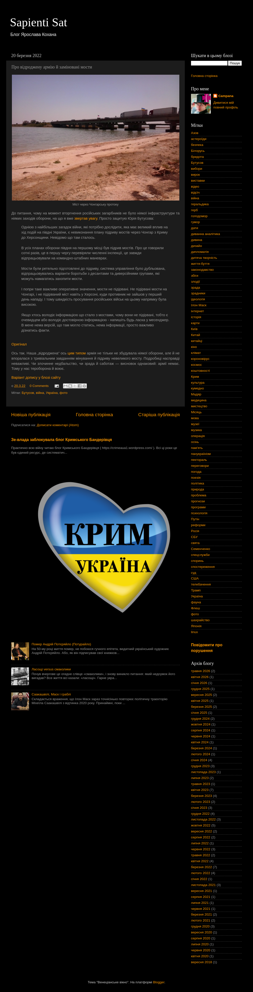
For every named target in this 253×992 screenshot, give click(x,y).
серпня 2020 (200, 938)
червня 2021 (200, 909)
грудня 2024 (200, 718)
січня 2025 (199, 713)
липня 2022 (200, 843)
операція (198, 436)
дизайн (196, 246)
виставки (198, 180)
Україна (52, 393)
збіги (194, 275)
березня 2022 (201, 867)
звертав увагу (85, 218)
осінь (195, 442)
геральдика (200, 204)
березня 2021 (201, 914)
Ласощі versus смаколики (51, 669)
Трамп (196, 590)
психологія (199, 513)
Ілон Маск (198, 305)
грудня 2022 (200, 814)
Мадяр (196, 394)
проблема (198, 495)
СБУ (194, 537)
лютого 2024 (200, 754)
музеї (195, 424)
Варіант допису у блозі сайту (36, 377)
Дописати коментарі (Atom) (58, 425)
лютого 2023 (200, 802)
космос (196, 365)
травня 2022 (200, 855)
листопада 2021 (203, 885)
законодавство (202, 270)
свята (195, 543)
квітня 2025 (200, 701)
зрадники (198, 293)
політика (197, 483)
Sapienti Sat (38, 22)
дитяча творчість (204, 258)
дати (194, 228)
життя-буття (200, 264)
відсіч (195, 192)
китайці (196, 341)
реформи (198, 525)
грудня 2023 (200, 766)
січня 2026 (199, 683)
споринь (197, 561)
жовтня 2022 (200, 825)
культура (197, 382)
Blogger (158, 982)
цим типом (76, 353)
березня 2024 (201, 748)
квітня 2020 (200, 956)
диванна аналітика (205, 234)
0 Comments (39, 386)
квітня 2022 (200, 861)
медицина (198, 400)
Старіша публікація (159, 414)
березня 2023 (201, 796)
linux (194, 632)
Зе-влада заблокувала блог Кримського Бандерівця (61, 440)
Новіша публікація (31, 414)
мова (195, 418)
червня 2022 (200, 849)
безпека (197, 145)
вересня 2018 (201, 962)
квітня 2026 (200, 677)
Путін (195, 519)
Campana (225, 96)
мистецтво (199, 406)
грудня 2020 (200, 926)
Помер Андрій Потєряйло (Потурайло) (61, 644)
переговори (200, 466)
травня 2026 (200, 671)
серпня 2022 (200, 837)
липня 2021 (200, 903)
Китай (195, 335)
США (195, 578)
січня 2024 (199, 760)
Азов (194, 133)
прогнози (198, 501)
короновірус (200, 359)
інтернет (197, 311)
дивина (196, 240)
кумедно (197, 388)
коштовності (200, 371)
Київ (194, 329)
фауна (196, 602)
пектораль (199, 460)
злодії (195, 281)
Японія (196, 626)
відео (195, 186)
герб (194, 210)
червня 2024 (200, 736)
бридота (197, 157)
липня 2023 (200, 778)
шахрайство (200, 620)
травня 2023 (200, 784)
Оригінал (19, 344)
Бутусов (28, 393)
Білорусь (198, 151)
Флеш (195, 608)
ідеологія (198, 299)
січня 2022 (199, 879)
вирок (195, 174)
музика (196, 430)
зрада (195, 287)
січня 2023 (199, 808)
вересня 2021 (201, 891)
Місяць (196, 412)
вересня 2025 (201, 695)
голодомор (199, 216)
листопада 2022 (203, 819)
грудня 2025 (200, 689)
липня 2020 (200, 944)
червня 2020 (200, 950)
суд (193, 573)
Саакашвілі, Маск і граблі (51, 694)
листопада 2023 (203, 772)
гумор (195, 222)
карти (195, 323)
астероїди (198, 139)
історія (196, 317)
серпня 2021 (200, 897)
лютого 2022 (200, 873)
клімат (196, 353)
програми (198, 507)
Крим (195, 376)
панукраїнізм (201, 454)
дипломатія (200, 252)
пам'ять (197, 448)
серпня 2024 (200, 730)
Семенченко (200, 549)
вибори (196, 169)
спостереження (203, 567)
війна (40, 393)
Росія (195, 531)
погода (196, 472)
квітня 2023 (200, 790)
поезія (196, 477)
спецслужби (200, 555)
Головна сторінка (94, 414)
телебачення (201, 584)
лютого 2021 (200, 920)
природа (197, 489)
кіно (194, 347)
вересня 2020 (201, 932)
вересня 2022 (201, 831)
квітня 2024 (200, 742)
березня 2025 (201, 707)
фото (63, 393)
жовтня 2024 (200, 724)
